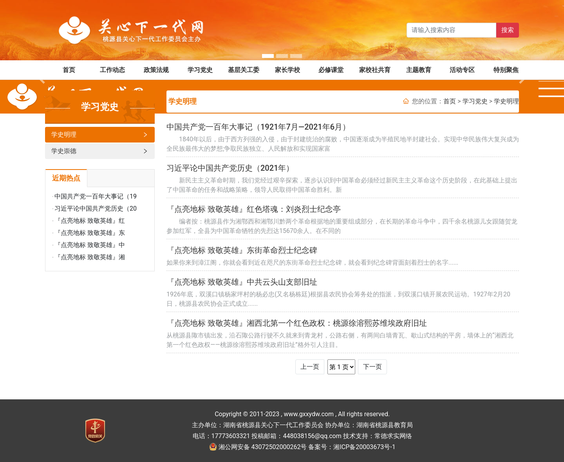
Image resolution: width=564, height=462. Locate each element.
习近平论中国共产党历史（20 (95, 208)
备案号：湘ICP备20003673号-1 (351, 447)
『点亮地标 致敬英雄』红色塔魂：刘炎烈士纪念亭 (253, 209)
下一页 (372, 366)
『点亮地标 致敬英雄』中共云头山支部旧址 (241, 282)
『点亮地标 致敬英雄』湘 (89, 257)
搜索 (507, 30)
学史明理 (99, 134)
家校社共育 (374, 70)
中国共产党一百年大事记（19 (95, 196)
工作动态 (112, 70)
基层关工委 (243, 70)
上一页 (309, 366)
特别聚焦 (506, 70)
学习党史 (200, 70)
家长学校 (287, 70)
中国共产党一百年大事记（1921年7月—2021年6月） (258, 127)
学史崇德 (99, 151)
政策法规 (156, 70)
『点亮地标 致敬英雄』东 (89, 232)
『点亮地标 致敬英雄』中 (89, 245)
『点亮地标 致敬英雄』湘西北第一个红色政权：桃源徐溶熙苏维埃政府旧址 (296, 323)
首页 (69, 70)
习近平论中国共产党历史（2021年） (230, 168)
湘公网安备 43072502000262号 (263, 447)
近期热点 (66, 178)
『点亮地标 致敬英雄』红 (89, 220)
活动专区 (462, 70)
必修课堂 (330, 70)
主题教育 (418, 70)
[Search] (451, 30)
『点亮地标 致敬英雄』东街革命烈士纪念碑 (241, 250)
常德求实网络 (393, 436)
